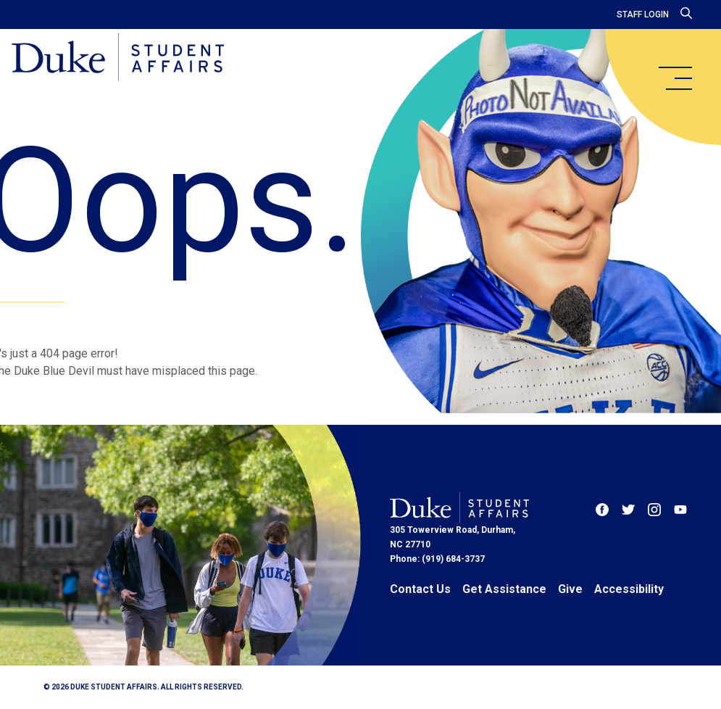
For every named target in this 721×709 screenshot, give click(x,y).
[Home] (118, 58)
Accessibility (629, 589)
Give (570, 589)
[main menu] (674, 78)
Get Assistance (504, 589)
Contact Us (420, 589)
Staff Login (643, 14)
